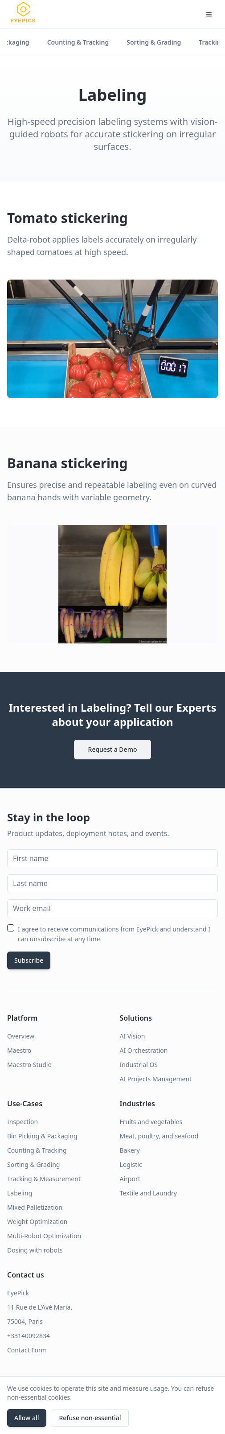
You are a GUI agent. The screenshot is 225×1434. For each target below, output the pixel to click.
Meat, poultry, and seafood (159, 1136)
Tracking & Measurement (44, 1178)
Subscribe (28, 960)
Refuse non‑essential (90, 1417)
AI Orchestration (144, 1050)
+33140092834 (28, 1335)
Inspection (22, 1121)
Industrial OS (139, 1064)
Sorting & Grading (154, 42)
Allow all (26, 1417)
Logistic (131, 1164)
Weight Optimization (37, 1221)
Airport (130, 1178)
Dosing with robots (35, 1250)
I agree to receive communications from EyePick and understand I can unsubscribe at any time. (114, 934)
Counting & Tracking (78, 42)
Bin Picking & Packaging (42, 1136)
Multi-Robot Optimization (44, 1236)
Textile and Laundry (148, 1193)
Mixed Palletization (34, 1207)
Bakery (130, 1150)
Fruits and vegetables (151, 1121)
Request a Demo (112, 749)
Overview (20, 1036)
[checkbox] (10, 927)
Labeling (19, 1193)
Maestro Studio (29, 1064)
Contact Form (27, 1350)
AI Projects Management (156, 1079)
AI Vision (132, 1036)
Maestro (19, 1050)
